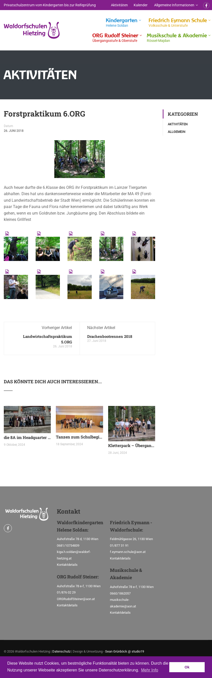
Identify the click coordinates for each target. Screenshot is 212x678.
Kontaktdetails (67, 565)
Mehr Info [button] (149, 670)
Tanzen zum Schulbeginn (79, 436)
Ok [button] (187, 667)
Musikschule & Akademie (177, 37)
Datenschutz (61, 651)
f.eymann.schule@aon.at (128, 552)
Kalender (141, 5)
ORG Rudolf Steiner (115, 37)
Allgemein (176, 132)
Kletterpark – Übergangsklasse (131, 445)
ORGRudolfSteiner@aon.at (76, 599)
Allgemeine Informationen (174, 5)
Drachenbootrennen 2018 (109, 336)
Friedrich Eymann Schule (178, 22)
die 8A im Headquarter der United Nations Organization (27, 437)
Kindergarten (121, 22)
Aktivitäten (119, 5)
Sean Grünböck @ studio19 (124, 651)
